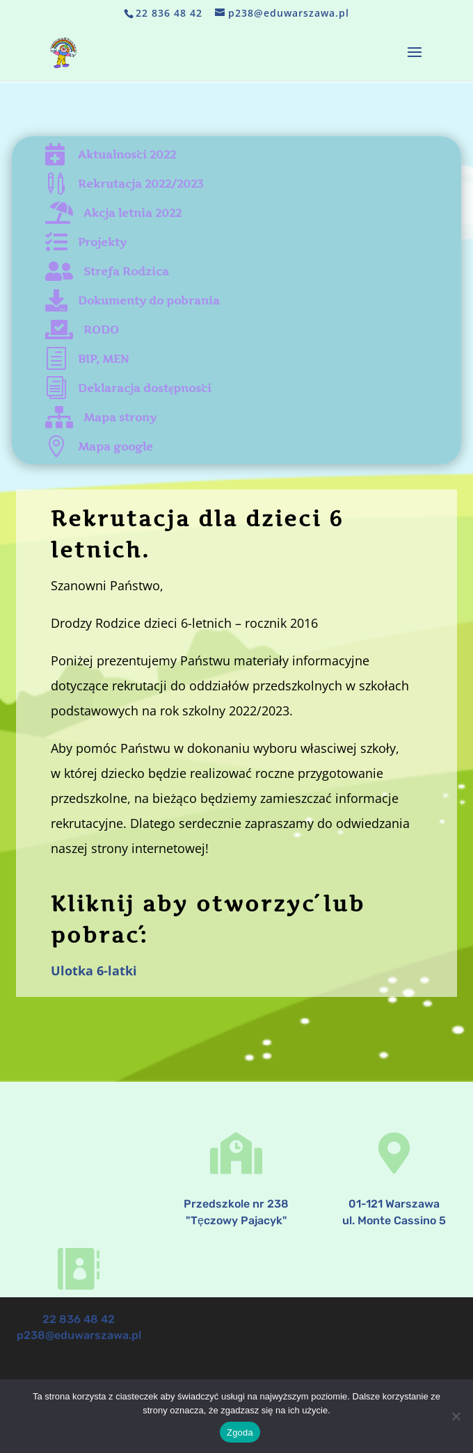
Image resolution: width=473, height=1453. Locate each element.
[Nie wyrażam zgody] (456, 1416)
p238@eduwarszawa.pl (79, 1332)
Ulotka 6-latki (94, 970)
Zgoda (240, 1432)
